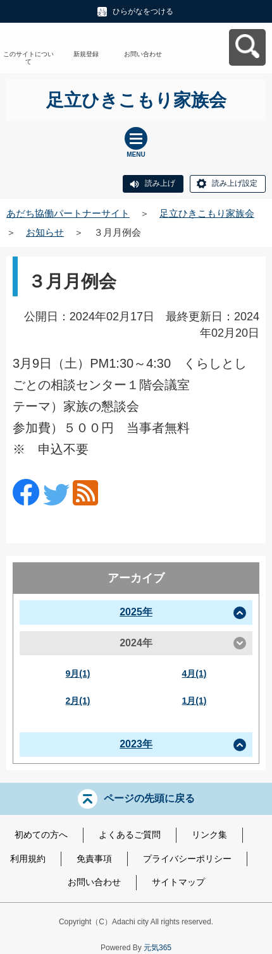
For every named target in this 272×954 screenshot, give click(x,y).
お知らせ (45, 232)
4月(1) (194, 673)
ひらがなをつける (143, 11)
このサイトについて (28, 58)
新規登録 (86, 54)
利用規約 (28, 859)
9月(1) (78, 673)
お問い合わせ (143, 54)
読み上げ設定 (234, 183)
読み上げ (160, 183)
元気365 (157, 947)
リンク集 (209, 835)
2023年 (136, 744)
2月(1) (78, 701)
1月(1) (194, 701)
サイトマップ (178, 882)
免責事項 (94, 859)
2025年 (136, 612)
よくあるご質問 (130, 835)
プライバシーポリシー (187, 859)
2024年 (136, 642)
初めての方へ (41, 835)
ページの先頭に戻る (149, 798)
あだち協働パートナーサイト (68, 213)
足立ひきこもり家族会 (206, 213)
